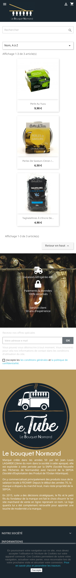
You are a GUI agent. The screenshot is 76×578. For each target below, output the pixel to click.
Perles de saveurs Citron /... (38, 160)
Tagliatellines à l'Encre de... (38, 218)
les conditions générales (34, 359)
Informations (12, 541)
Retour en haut (57, 246)
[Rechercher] (38, 29)
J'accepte (36, 570)
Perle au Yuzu (38, 103)
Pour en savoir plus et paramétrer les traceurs (42, 564)
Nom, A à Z (38, 45)
